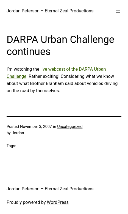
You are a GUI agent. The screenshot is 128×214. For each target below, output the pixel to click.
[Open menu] (118, 11)
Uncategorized (69, 126)
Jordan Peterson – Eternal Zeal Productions (50, 10)
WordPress (58, 202)
